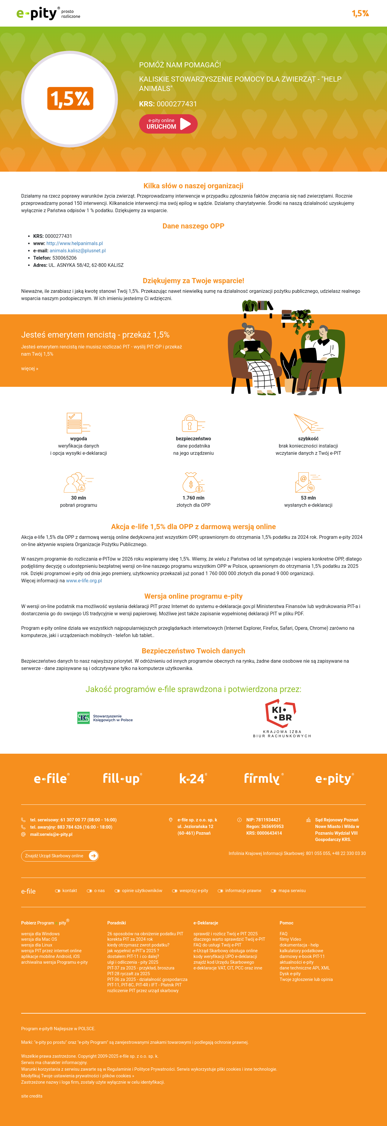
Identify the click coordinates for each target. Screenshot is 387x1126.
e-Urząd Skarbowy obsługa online (226, 950)
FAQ (284, 934)
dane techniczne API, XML (305, 968)
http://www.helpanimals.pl (75, 243)
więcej (28, 368)
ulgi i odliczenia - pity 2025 (132, 962)
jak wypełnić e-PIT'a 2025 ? (133, 950)
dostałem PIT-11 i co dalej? (133, 956)
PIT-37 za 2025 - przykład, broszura (140, 968)
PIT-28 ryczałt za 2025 (128, 973)
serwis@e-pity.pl (56, 834)
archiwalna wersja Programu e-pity (54, 962)
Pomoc (286, 923)
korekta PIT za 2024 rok (130, 939)
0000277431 (168, 104)
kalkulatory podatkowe (301, 950)
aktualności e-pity (297, 962)
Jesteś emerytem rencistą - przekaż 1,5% (95, 335)
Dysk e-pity (290, 973)
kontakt (70, 890)
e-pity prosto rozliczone (48, 13)
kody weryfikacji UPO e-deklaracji (225, 956)
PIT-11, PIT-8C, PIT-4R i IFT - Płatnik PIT (144, 985)
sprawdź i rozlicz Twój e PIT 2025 (226, 934)
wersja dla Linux (36, 945)
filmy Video (290, 939)
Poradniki (116, 923)
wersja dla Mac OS (39, 939)
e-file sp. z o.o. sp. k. (138, 1056)
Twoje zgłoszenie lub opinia (306, 979)
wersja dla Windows (40, 934)
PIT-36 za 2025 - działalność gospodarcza (147, 979)
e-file (28, 891)
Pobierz (45, 921)
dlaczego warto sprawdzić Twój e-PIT (229, 939)
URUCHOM (161, 124)
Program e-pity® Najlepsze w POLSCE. (58, 1028)
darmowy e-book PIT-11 (302, 956)
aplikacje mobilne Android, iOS (50, 956)
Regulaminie (119, 1069)
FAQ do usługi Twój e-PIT (218, 945)
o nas (99, 890)
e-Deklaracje (206, 923)
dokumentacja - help (299, 945)
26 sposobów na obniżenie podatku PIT (145, 934)
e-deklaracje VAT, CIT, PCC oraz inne (228, 968)
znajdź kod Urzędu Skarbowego (224, 962)
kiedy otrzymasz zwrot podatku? (138, 945)
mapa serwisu (292, 890)
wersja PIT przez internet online (51, 950)
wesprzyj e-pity (194, 890)
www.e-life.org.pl (84, 581)
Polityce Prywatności (154, 1069)
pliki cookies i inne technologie (246, 1069)
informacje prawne (243, 890)
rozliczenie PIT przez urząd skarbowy (143, 990)
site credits (32, 1096)
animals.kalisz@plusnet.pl (78, 251)
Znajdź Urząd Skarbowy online (54, 856)
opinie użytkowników (142, 890)
